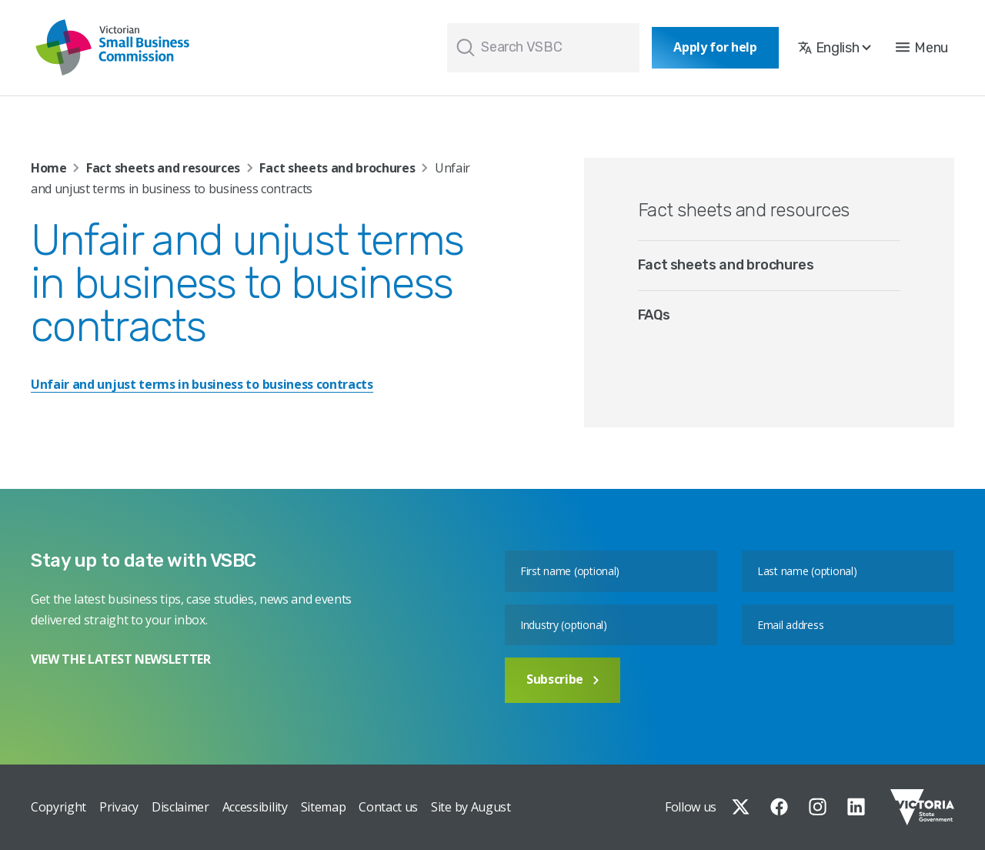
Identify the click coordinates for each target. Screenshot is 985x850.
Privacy (119, 806)
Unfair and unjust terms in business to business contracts (202, 384)
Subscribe (562, 679)
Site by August (471, 806)
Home (49, 167)
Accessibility (255, 806)
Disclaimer (180, 806)
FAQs (654, 314)
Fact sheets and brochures (337, 167)
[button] (922, 47)
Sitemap (323, 806)
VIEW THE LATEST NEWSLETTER (121, 659)
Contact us (388, 806)
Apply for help (715, 46)
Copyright (58, 806)
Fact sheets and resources (163, 167)
